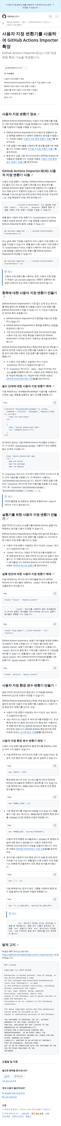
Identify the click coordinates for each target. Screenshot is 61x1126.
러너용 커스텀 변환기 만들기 (41, 148)
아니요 (18, 1076)
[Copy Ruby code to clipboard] (55, 403)
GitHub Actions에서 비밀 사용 (30, 848)
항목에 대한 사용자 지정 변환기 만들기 (29, 294)
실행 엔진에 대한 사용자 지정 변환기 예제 (28, 574)
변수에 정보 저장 (28, 732)
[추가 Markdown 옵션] (26, 68)
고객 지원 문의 (9, 1097)
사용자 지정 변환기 (14, 25)
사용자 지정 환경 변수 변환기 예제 (24, 740)
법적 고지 (10, 944)
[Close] (53, 4)
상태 (47, 1113)
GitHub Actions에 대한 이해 (19, 378)
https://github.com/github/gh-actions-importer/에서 (28, 954)
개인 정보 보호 (37, 1113)
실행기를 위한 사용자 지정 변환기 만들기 (29, 516)
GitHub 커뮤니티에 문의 (13, 1093)
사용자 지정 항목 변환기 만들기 (38, 138)
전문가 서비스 (18, 1116)
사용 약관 (25, 1113)
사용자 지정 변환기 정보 (21, 114)
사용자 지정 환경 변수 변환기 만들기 (29, 685)
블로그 (28, 1116)
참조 (24, 22)
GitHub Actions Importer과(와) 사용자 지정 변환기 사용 (29, 173)
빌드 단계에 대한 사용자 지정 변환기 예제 (28, 386)
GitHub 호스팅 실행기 (23, 565)
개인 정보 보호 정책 (9, 1081)
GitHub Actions (12, 22)
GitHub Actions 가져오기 (39, 22)
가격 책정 (6, 1116)
